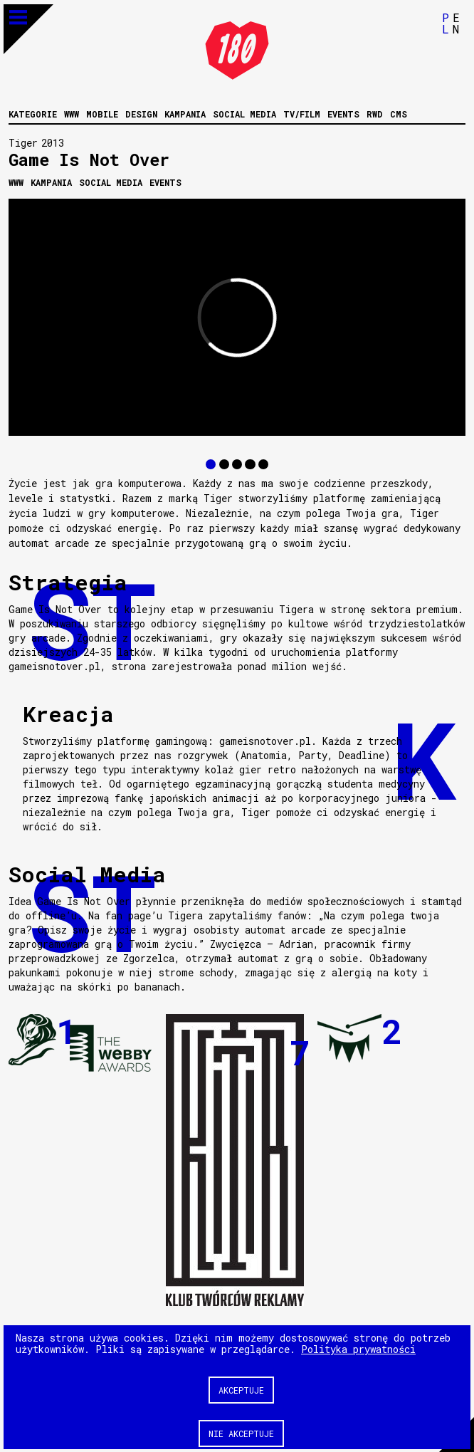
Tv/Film (301, 113)
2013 (52, 142)
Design (141, 113)
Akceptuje (241, 1389)
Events (343, 113)
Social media (244, 113)
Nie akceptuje (241, 1432)
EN (456, 22)
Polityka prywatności (358, 1348)
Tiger (23, 142)
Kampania (185, 113)
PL (445, 22)
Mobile (102, 113)
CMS (398, 113)
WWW (71, 113)
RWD (375, 113)
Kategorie (33, 113)
